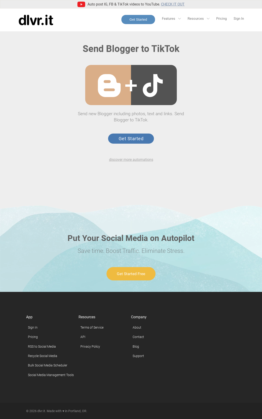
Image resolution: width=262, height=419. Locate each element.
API (82, 337)
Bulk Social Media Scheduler (47, 365)
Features (171, 19)
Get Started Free (131, 273)
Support (138, 356)
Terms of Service (92, 327)
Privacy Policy (90, 346)
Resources (198, 19)
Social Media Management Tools (51, 375)
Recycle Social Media (42, 356)
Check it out (173, 4)
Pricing (221, 19)
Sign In (239, 19)
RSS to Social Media (42, 346)
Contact (138, 337)
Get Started (138, 19)
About (137, 327)
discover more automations (131, 159)
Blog (136, 346)
